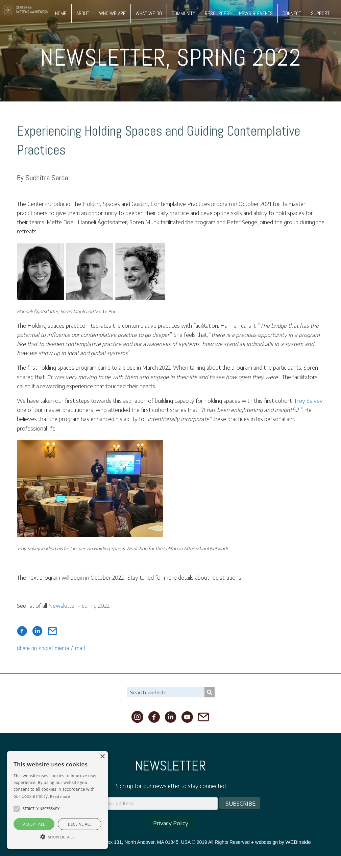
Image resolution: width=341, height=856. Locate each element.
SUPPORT (320, 13)
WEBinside (298, 842)
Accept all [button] (34, 824)
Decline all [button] (80, 824)
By (42, 177)
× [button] (102, 756)
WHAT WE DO (149, 13)
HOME (61, 13)
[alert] (57, 800)
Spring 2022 (239, 57)
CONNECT (292, 13)
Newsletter (103, 57)
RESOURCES (217, 13)
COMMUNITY (183, 13)
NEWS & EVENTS (256, 13)
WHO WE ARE (112, 13)
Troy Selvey (308, 400)
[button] (16, 808)
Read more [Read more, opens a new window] (60, 796)
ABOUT (82, 13)
